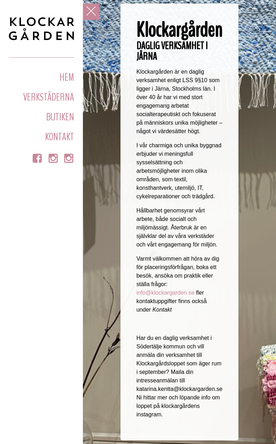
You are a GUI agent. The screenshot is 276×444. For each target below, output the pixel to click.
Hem (67, 77)
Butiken (60, 117)
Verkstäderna (48, 97)
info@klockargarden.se (165, 293)
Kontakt (59, 137)
